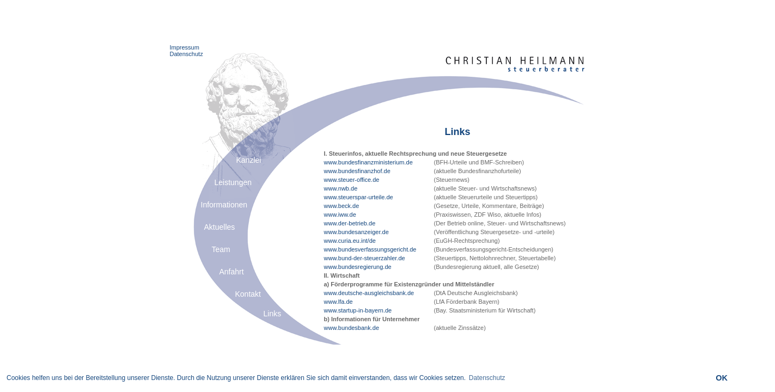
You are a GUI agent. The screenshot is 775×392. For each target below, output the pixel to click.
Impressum (184, 47)
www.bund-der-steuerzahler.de (364, 258)
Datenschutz (186, 54)
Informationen (224, 204)
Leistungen (233, 182)
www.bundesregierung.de (358, 267)
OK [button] (722, 377)
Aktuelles (219, 227)
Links (273, 313)
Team (221, 249)
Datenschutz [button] (487, 378)
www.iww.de (340, 214)
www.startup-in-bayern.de (358, 310)
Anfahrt (231, 271)
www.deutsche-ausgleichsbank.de (369, 293)
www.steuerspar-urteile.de (358, 197)
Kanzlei (248, 160)
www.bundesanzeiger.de (356, 232)
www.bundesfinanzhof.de (357, 171)
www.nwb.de (341, 188)
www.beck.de (341, 206)
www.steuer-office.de (352, 179)
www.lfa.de (338, 301)
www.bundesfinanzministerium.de (368, 162)
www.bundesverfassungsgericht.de (370, 249)
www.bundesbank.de (352, 327)
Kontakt (248, 294)
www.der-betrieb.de (350, 223)
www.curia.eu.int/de (350, 240)
